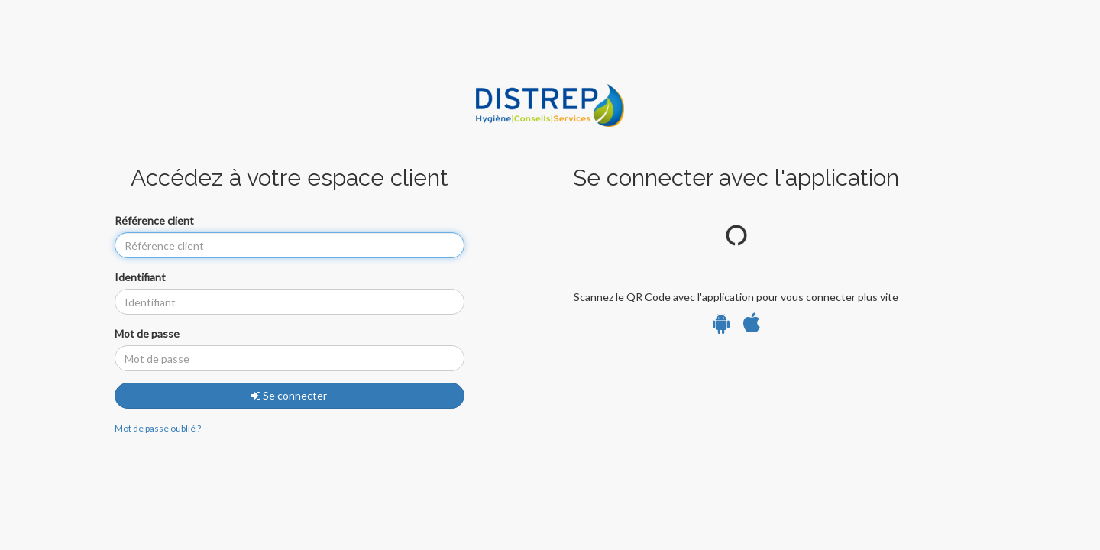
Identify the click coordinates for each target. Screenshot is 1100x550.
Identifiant (140, 276)
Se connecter (289, 395)
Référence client (154, 220)
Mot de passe (147, 333)
